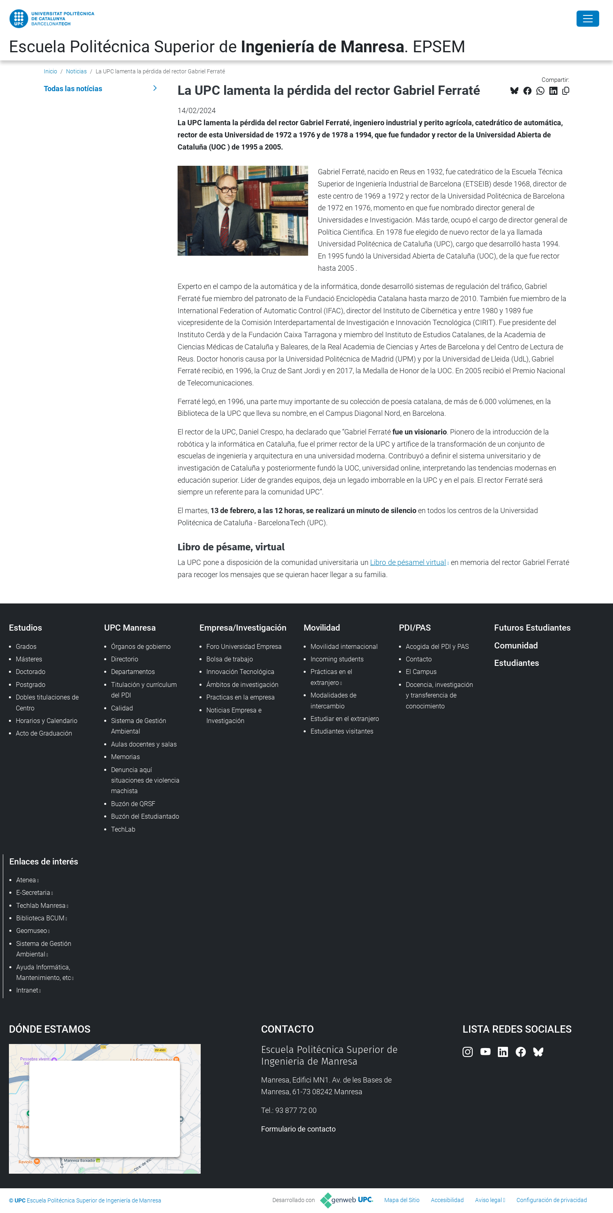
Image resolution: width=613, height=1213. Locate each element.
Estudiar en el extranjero (345, 719)
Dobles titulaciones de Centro (47, 702)
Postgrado (30, 685)
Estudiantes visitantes (342, 731)
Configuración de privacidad (552, 1200)
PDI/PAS (415, 628)
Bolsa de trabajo (229, 659)
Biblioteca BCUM (40, 918)
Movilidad (322, 628)
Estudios (25, 628)
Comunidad (516, 645)
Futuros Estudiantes (532, 628)
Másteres (29, 659)
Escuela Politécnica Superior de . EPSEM (237, 46)
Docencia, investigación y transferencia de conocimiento (439, 695)
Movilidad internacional (344, 646)
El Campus (421, 672)
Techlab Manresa (41, 905)
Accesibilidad (447, 1200)
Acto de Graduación (44, 733)
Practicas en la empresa (240, 697)
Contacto (419, 659)
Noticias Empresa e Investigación (233, 715)
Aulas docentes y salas (144, 744)
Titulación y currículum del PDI (144, 690)
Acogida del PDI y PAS (437, 646)
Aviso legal (488, 1200)
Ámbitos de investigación (242, 685)
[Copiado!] (565, 91)
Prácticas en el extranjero (331, 677)
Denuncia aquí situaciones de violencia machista (145, 780)
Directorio (124, 659)
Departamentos (133, 672)
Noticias (76, 71)
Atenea (26, 880)
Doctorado (30, 672)
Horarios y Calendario (46, 721)
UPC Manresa (130, 628)
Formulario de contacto (298, 1129)
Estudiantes (516, 663)
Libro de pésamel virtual (408, 562)
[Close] (588, 19)
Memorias (125, 757)
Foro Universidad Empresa (244, 646)
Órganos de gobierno (141, 646)
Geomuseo (31, 931)
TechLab (123, 829)
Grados (26, 646)
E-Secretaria (33, 892)
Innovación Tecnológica (240, 672)
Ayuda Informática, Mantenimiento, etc (43, 972)
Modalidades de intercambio (333, 700)
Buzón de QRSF (133, 804)
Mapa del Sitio (402, 1200)
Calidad (122, 708)
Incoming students (337, 659)
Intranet (27, 990)
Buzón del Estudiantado (145, 816)
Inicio (50, 71)
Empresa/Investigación (243, 628)
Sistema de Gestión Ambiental (138, 726)
